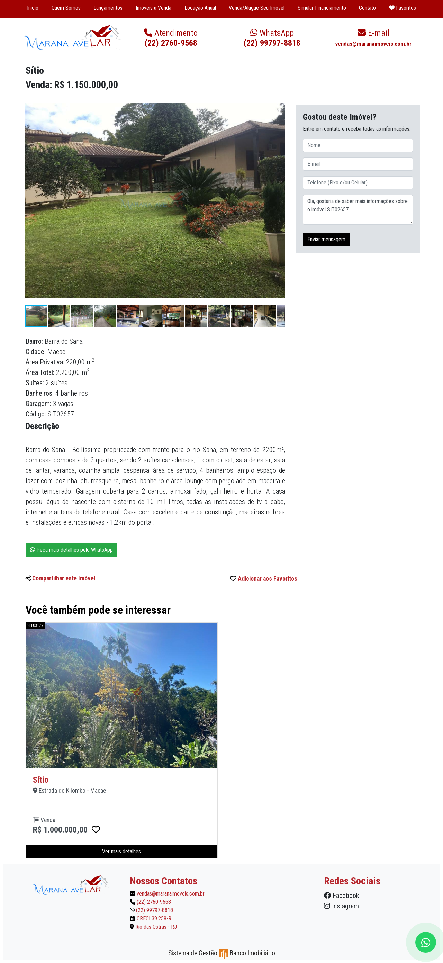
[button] (278, 102)
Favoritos (402, 7)
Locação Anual (200, 7)
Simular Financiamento (322, 7)
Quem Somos (66, 7)
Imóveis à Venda (153, 7)
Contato (367, 7)
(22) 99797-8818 (272, 38)
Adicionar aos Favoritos (263, 578)
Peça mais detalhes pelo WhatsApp (71, 550)
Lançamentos (108, 7)
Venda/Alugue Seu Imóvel (256, 7)
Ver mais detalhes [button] (121, 851)
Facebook (341, 895)
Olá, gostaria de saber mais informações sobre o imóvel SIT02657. (358, 210)
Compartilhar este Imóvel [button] (60, 578)
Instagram (341, 906)
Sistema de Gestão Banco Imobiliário (221, 953)
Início (32, 7)
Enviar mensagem (326, 239)
